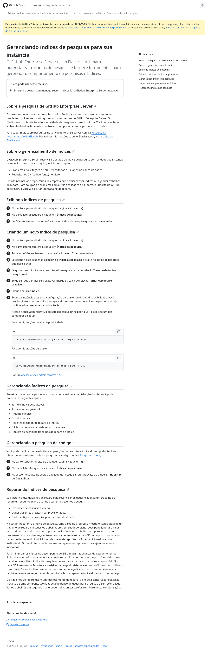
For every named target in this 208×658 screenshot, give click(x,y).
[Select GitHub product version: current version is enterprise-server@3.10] (52, 5)
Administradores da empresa (23, 13)
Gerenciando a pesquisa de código (40, 442)
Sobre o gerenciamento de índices (40, 151)
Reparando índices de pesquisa (37, 489)
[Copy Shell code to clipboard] (118, 331)
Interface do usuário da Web (88, 13)
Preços (68, 645)
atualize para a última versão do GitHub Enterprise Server (95, 27)
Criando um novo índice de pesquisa (42, 232)
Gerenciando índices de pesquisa (39, 385)
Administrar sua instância (55, 13)
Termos (34, 645)
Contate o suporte (17, 624)
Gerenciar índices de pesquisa (122, 13)
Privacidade (47, 645)
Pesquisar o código (91, 455)
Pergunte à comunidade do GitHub (26, 619)
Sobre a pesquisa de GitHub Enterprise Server (51, 106)
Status (59, 645)
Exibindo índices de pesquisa (35, 199)
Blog (104, 645)
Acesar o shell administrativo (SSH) (42, 375)
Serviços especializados (86, 645)
